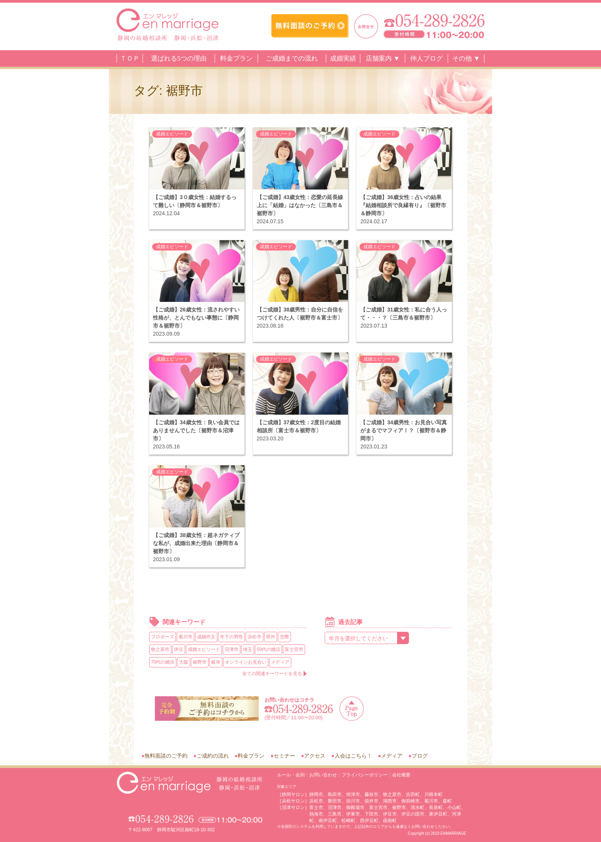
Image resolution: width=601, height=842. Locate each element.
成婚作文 (206, 636)
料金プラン (236, 58)
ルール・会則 (291, 775)
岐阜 (215, 662)
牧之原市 (160, 649)
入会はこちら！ (353, 756)
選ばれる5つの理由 (179, 58)
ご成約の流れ (213, 756)
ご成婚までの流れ (292, 58)
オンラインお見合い (245, 662)
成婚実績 (343, 58)
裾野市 (200, 662)
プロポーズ (162, 636)
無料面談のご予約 (166, 756)
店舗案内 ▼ (383, 58)
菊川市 (185, 636)
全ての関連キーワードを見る (272, 673)
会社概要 (401, 775)
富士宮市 (294, 649)
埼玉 (247, 649)
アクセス (314, 756)
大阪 (183, 662)
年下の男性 (231, 636)
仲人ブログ (426, 58)
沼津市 (231, 649)
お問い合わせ (323, 775)
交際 (284, 636)
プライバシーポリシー (365, 775)
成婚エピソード (172, 134)
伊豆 (178, 649)
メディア (280, 662)
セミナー (284, 756)
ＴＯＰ (130, 58)
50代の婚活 (268, 649)
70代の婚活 (162, 662)
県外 (270, 636)
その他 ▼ (466, 58)
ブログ (420, 756)
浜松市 (254, 636)
